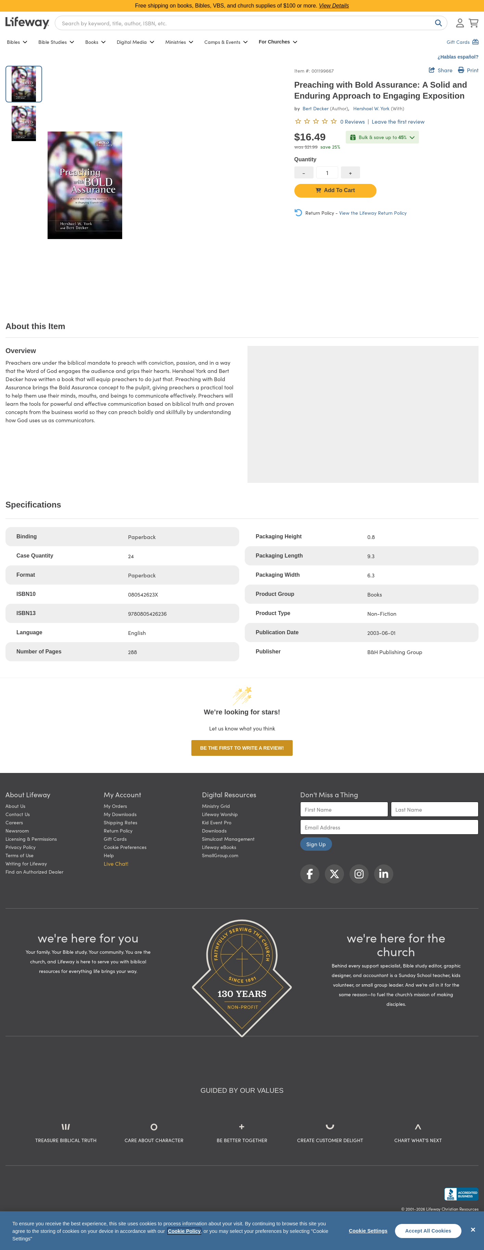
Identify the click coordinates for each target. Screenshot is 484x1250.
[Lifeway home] (27, 23)
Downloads (214, 830)
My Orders (115, 805)
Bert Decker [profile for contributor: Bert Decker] (316, 108)
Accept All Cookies (428, 1231)
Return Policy (118, 830)
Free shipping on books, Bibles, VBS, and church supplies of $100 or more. (242, 6)
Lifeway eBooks (219, 846)
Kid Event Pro (216, 822)
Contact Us (17, 814)
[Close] (473, 1229)
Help (109, 855)
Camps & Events (226, 41)
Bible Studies (56, 41)
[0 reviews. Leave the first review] (329, 121)
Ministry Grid (216, 805)
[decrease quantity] (304, 172)
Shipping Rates (120, 822)
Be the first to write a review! (242, 748)
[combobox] (251, 23)
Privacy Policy (20, 846)
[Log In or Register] (460, 22)
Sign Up (316, 844)
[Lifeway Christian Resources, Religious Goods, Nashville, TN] (461, 1194)
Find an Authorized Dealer (34, 871)
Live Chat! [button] (116, 863)
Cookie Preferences (125, 846)
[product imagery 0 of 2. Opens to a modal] (85, 185)
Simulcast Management (228, 838)
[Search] (437, 23)
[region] (242, 1230)
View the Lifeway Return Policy (373, 212)
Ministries (179, 41)
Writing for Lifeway (26, 863)
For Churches (278, 42)
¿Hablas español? (458, 57)
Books (95, 41)
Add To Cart (335, 190)
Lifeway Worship (220, 814)
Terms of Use (19, 855)
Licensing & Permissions (31, 838)
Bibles (17, 41)
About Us (15, 805)
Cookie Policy (184, 1231)
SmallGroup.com (220, 855)
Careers (14, 822)
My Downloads (120, 814)
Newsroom (17, 830)
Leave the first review (398, 121)
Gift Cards (115, 838)
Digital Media (135, 41)
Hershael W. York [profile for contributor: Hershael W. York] (371, 108)
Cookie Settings (368, 1231)
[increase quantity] (350, 172)
